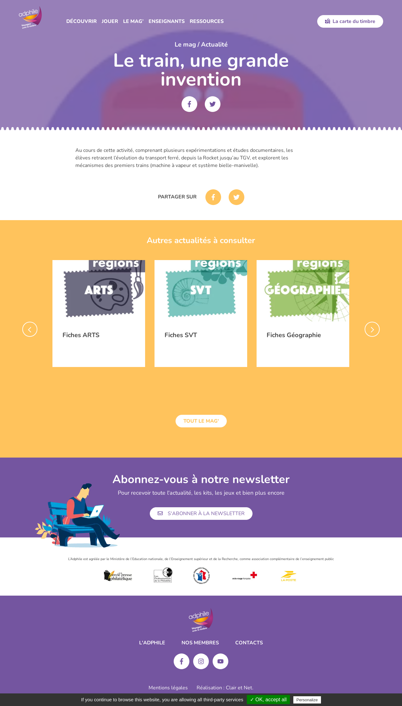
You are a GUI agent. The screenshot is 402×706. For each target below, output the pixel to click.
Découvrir (81, 21)
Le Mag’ (133, 21)
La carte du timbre (350, 21)
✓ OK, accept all (268, 699)
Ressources (207, 21)
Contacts (249, 642)
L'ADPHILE (152, 642)
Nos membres (200, 642)
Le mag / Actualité (201, 44)
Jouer (110, 21)
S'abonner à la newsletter (201, 513)
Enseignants (167, 21)
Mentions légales (168, 687)
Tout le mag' (201, 421)
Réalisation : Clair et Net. (225, 687)
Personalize (307, 700)
